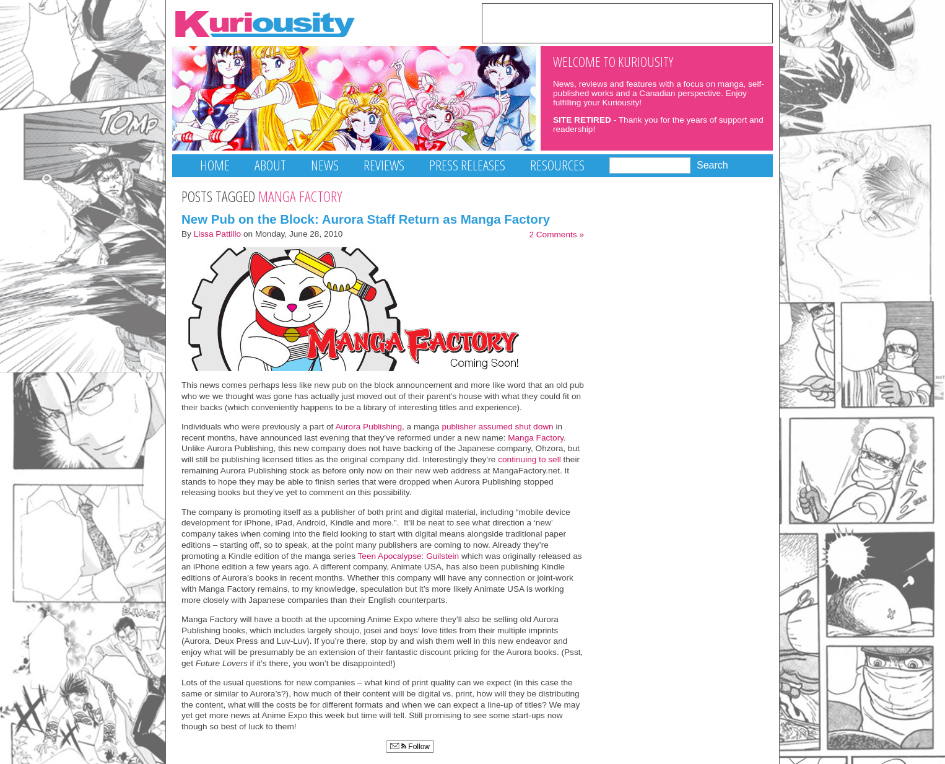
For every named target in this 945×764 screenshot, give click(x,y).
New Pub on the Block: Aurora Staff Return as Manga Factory (365, 219)
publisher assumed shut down (497, 426)
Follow (410, 746)
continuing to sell (529, 459)
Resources (557, 165)
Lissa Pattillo (218, 234)
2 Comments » (556, 234)
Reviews (384, 165)
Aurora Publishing (368, 426)
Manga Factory (536, 437)
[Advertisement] (627, 22)
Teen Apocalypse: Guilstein (408, 556)
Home (215, 165)
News (325, 165)
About (270, 165)
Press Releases (467, 165)
